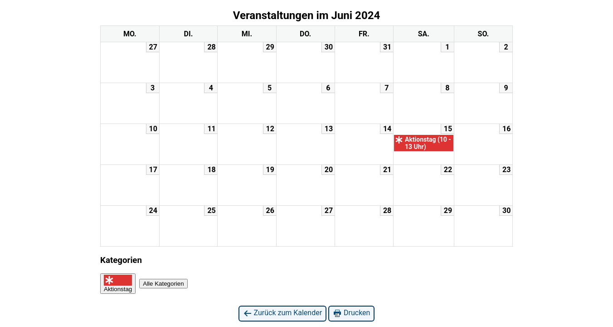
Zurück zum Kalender (282, 313)
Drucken (351, 313)
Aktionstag (118, 283)
